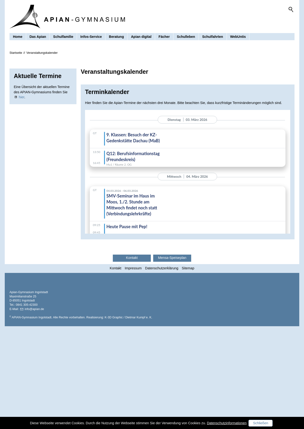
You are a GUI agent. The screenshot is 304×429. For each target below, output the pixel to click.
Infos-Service (91, 37)
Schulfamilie (63, 37)
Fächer (164, 37)
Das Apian (37, 37)
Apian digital (141, 37)
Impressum (133, 310)
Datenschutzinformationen (227, 423)
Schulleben (186, 37)
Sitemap (188, 310)
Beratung (116, 37)
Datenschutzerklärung (161, 310)
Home (17, 37)
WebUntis (238, 37)
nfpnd (34, 412)
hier (21, 139)
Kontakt (115, 310)
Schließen (260, 423)
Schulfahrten (212, 37)
